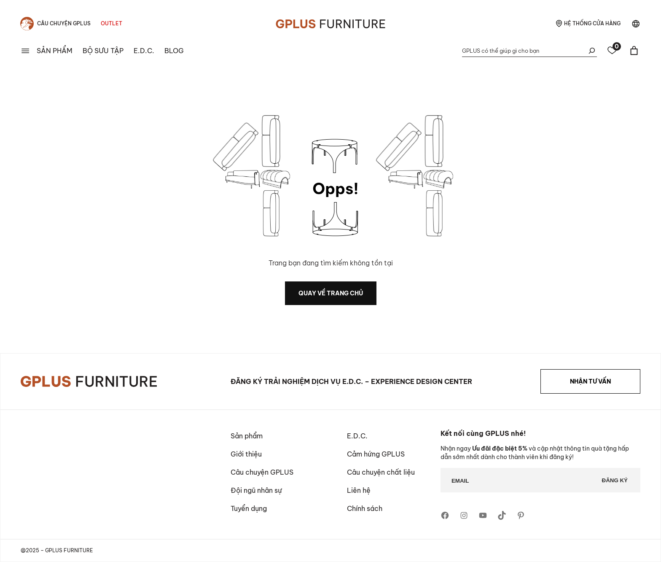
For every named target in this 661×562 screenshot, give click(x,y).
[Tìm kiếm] (592, 50)
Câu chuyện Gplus (64, 23)
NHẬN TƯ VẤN (590, 381)
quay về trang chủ (330, 293)
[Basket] (634, 50)
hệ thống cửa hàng (592, 23)
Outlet (111, 23)
